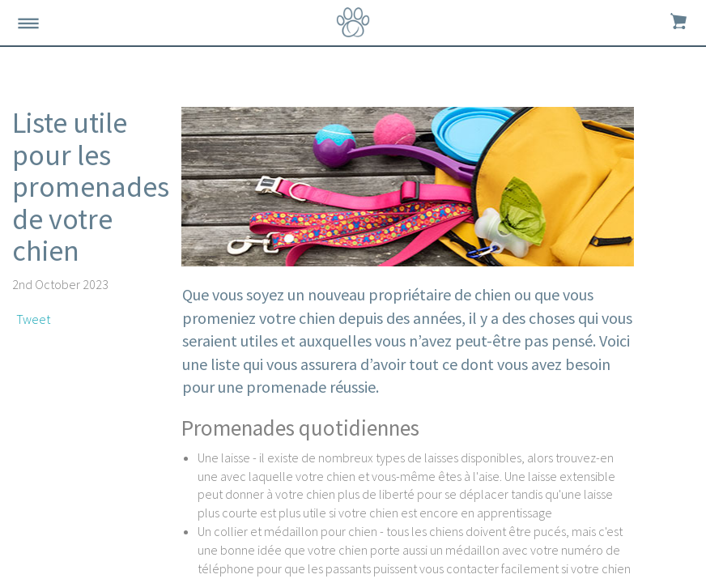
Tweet (33, 319)
